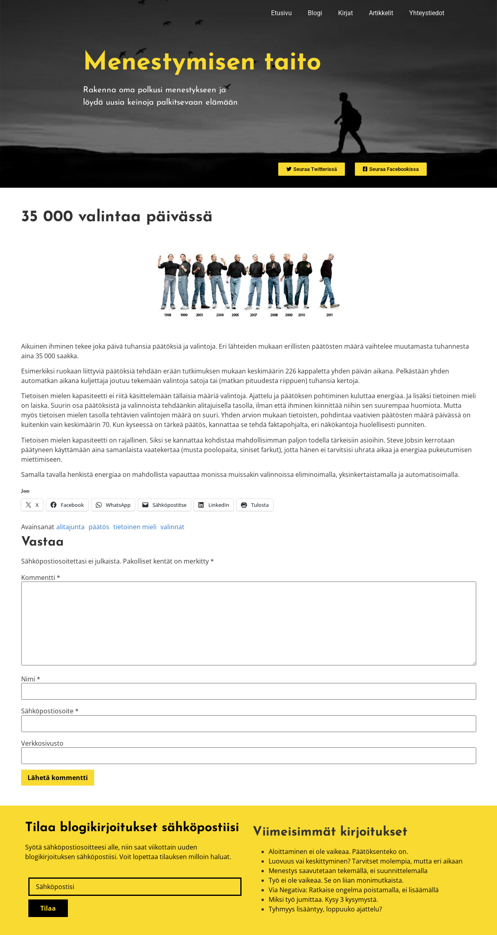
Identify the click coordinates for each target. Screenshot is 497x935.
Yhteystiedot (426, 13)
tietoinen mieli (134, 526)
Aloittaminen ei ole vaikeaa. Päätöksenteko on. (338, 851)
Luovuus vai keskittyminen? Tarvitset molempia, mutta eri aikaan (366, 861)
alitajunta (70, 526)
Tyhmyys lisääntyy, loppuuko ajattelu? (325, 909)
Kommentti (40, 577)
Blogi (315, 13)
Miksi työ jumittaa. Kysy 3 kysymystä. (323, 899)
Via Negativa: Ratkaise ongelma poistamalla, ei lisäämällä (354, 889)
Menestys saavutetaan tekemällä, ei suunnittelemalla (348, 870)
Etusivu (281, 13)
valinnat (172, 526)
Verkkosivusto (42, 743)
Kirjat (345, 13)
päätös (99, 526)
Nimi (30, 679)
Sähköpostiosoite (50, 711)
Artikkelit (381, 13)
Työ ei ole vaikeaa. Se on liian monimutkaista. (336, 880)
